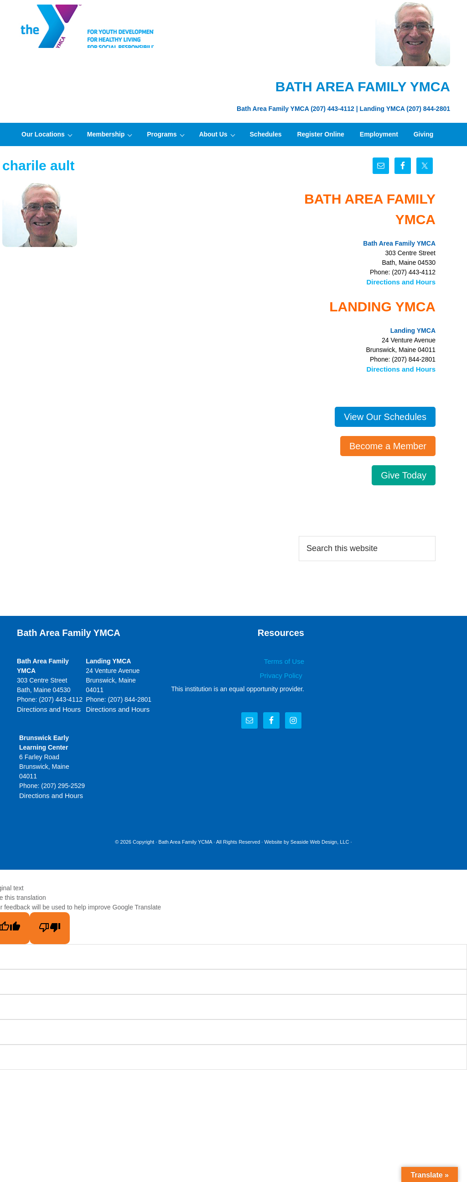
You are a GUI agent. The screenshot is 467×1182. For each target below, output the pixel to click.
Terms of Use (285, 659)
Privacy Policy (283, 673)
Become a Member (387, 444)
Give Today (403, 473)
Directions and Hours (403, 281)
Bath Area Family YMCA (85, 27)
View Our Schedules (385, 415)
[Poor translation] (50, 925)
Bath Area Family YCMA (185, 839)
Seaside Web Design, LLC (320, 839)
